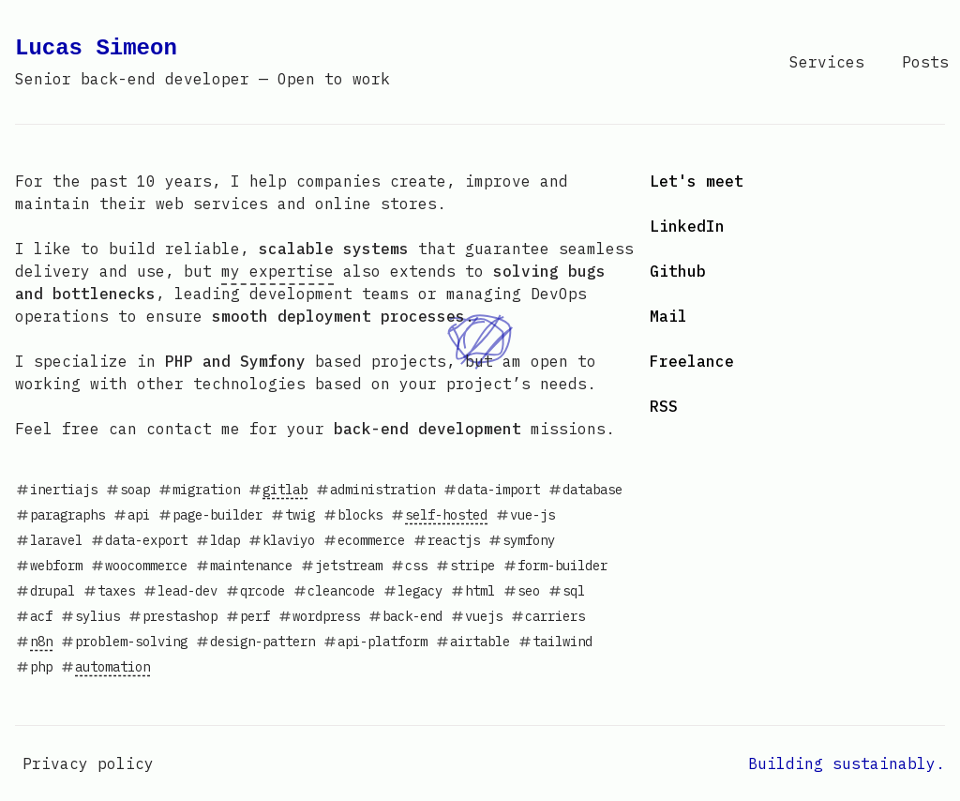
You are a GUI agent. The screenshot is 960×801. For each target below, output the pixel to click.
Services (826, 62)
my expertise (277, 271)
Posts (925, 62)
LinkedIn (687, 226)
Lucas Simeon (202, 61)
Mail (668, 316)
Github (678, 271)
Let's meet (696, 181)
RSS (664, 406)
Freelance (692, 361)
